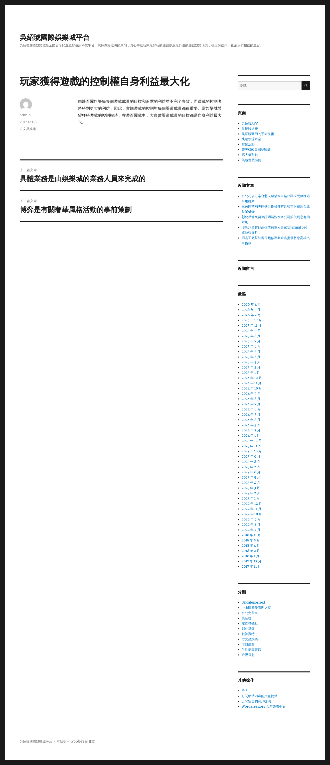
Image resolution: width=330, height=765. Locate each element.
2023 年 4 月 (251, 483)
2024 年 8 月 (251, 399)
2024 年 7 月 (251, 404)
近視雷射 (248, 655)
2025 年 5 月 (251, 352)
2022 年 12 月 (252, 504)
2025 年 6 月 (251, 346)
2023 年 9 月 (251, 456)
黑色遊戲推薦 (251, 160)
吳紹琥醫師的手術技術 (258, 134)
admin (25, 115)
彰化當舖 (248, 629)
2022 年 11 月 (251, 509)
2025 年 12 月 (252, 320)
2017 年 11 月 (251, 566)
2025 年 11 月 (251, 325)
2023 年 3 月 (251, 488)
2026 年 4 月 (251, 304)
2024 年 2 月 (251, 430)
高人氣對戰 (250, 155)
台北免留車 (250, 613)
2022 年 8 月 (251, 524)
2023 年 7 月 (251, 467)
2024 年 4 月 (251, 420)
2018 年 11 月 (251, 535)
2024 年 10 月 (252, 388)
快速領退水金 (251, 139)
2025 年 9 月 (251, 331)
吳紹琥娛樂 (250, 129)
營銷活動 (248, 144)
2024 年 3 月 (251, 425)
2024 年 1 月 (251, 435)
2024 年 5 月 (251, 414)
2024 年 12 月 (252, 378)
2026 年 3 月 (251, 310)
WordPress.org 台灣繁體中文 (264, 706)
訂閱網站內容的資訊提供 (259, 696)
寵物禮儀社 (250, 623)
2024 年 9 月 (251, 393)
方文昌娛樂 (28, 129)
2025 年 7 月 (251, 341)
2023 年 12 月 (252, 441)
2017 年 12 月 (251, 561)
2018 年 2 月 (251, 551)
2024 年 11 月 (251, 383)
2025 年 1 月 (251, 373)
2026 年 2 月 (251, 315)
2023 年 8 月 (251, 462)
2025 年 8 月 (251, 336)
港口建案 (248, 644)
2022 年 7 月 (251, 530)
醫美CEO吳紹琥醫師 (256, 149)
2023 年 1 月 (251, 498)
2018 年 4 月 (251, 545)
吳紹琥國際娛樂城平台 (55, 37)
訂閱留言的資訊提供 (256, 701)
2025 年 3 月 (251, 362)
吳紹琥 (246, 618)
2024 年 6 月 (251, 409)
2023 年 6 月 (251, 472)
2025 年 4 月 (251, 357)
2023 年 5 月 (251, 477)
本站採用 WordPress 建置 (76, 741)
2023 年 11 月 (251, 446)
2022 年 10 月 (252, 514)
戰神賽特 (248, 634)
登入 (245, 691)
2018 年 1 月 (250, 556)
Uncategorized (253, 602)
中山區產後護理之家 (256, 608)
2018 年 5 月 (251, 540)
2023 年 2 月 (251, 493)
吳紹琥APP (250, 123)
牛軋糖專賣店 (251, 649)
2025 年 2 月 (251, 367)
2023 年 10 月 (252, 451)
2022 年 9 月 (251, 519)
